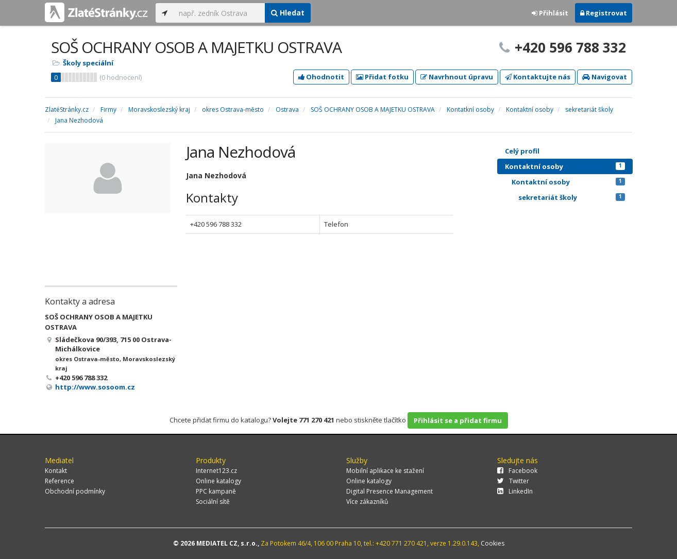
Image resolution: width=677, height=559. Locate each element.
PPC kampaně (216, 491)
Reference (59, 481)
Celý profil (522, 151)
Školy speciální (88, 62)
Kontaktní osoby (565, 166)
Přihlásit (550, 13)
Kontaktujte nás (537, 76)
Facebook (517, 470)
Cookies (492, 543)
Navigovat (604, 76)
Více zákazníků (367, 501)
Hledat (287, 13)
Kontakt (56, 470)
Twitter (513, 481)
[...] (219, 13)
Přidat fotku (382, 76)
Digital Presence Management (389, 491)
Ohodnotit (321, 76)
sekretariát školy (571, 197)
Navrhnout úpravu (456, 76)
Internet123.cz (216, 470)
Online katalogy (218, 481)
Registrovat (603, 13)
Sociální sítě (213, 501)
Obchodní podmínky (75, 491)
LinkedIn (515, 491)
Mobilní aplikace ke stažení (385, 470)
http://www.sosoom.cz (95, 387)
